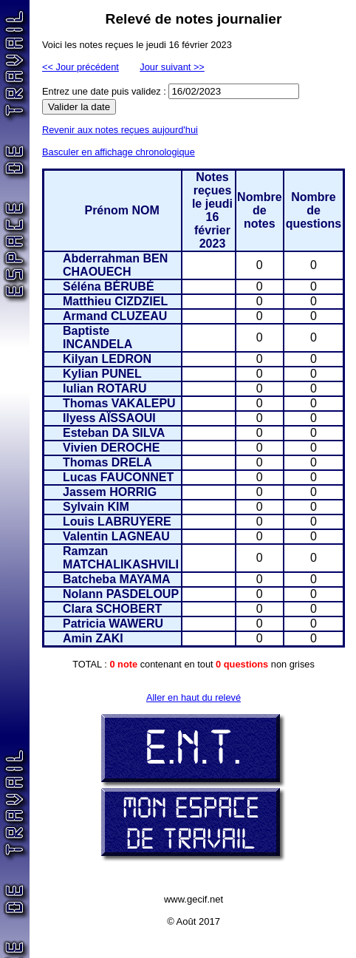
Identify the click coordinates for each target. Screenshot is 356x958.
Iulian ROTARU (104, 388)
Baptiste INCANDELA (97, 337)
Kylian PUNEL (102, 373)
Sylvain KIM (96, 506)
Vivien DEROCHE (111, 447)
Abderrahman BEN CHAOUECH (115, 265)
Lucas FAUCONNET (118, 477)
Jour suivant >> (172, 66)
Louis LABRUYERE (117, 521)
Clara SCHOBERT (112, 608)
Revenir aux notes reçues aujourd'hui (120, 129)
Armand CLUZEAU (115, 316)
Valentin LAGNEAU (116, 536)
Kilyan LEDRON (107, 359)
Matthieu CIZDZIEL (115, 301)
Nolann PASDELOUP (121, 594)
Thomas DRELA (107, 462)
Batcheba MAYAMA (117, 579)
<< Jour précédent (80, 66)
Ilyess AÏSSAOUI (109, 418)
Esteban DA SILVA (114, 433)
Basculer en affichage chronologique (118, 151)
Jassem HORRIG (110, 492)
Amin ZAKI (93, 638)
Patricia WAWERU (113, 623)
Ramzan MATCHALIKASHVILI (121, 558)
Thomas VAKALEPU (119, 403)
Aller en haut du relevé (193, 697)
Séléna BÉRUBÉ (108, 286)
